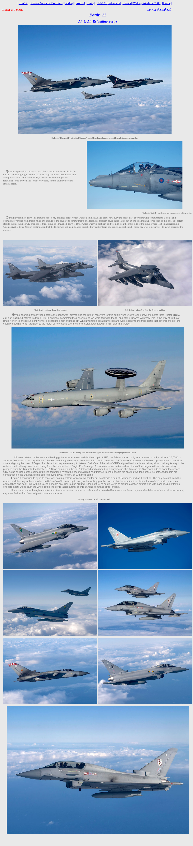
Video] (69, 3)
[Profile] (79, 3)
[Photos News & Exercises (46, 3)
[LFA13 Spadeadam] (108, 3)
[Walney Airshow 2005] (146, 3)
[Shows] (127, 3)
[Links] (90, 3)
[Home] (167, 3)
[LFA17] (23, 3)
